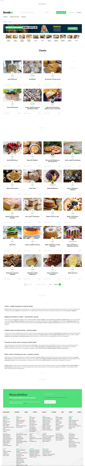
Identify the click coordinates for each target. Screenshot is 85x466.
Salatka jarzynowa (46, 423)
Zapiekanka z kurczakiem (34, 451)
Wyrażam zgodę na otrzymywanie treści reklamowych (55, 397)
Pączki (30, 434)
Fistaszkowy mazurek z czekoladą (12, 273)
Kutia (17, 444)
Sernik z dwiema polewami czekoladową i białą (32, 108)
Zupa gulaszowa (32, 427)
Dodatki (35, 412)
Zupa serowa (31, 425)
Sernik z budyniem (59, 417)
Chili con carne (6, 455)
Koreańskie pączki (32, 441)
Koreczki (31, 439)
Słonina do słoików (72, 446)
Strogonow (5, 452)
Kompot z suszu (19, 442)
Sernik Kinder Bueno (12, 160)
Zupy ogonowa (32, 417)
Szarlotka (57, 420)
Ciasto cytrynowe (59, 427)
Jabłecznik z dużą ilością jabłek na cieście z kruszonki (52, 108)
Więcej (24, 403)
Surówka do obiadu (46, 417)
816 (50, 284)
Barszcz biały (32, 423)
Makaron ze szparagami (47, 437)
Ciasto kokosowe (12, 79)
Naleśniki (5, 423)
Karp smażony (19, 439)
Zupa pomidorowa (33, 429)
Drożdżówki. (32, 79)
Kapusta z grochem (20, 438)
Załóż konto (71, 12)
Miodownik (58, 428)
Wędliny (79, 412)
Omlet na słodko (6, 418)
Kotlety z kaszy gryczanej (74, 420)
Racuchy (4, 420)
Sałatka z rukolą (46, 424)
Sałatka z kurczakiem (47, 421)
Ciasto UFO (12, 244)
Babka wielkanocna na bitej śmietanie (52, 245)
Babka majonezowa (59, 437)
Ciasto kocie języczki (12, 107)
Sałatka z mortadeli (46, 427)
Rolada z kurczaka (46, 452)
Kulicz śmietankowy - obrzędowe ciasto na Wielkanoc (73, 246)
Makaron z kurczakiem (20, 420)
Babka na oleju (59, 421)
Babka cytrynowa (6, 441)
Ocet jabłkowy (71, 435)
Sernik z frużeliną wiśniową (32, 244)
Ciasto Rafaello (59, 423)
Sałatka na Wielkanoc (47, 425)
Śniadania (17, 412)
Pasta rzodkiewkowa (47, 438)
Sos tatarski (5, 444)
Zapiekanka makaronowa (21, 425)
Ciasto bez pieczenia (60, 425)
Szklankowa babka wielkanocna (32, 273)
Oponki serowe (32, 437)
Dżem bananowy (72, 444)
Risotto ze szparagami (73, 424)
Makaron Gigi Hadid (20, 461)
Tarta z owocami (59, 434)
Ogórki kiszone (71, 437)
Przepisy (5, 16)
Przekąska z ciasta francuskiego (49, 454)
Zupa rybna (18, 435)
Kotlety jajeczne (46, 450)
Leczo (4, 450)
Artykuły (23, 16)
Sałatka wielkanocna (7, 445)
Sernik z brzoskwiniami (47, 439)
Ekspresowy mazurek (12, 188)
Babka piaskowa (6, 442)
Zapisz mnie (50, 401)
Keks (17, 445)
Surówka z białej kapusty (47, 429)
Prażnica (4, 431)
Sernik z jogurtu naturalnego (73, 160)
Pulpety (17, 418)
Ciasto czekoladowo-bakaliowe (72, 189)
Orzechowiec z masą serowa (52, 79)
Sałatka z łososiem (46, 420)
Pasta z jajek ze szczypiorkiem (48, 435)
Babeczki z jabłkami (32, 160)
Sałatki (70, 412)
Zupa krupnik (32, 420)
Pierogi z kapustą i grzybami (21, 441)
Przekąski (54, 412)
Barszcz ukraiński (32, 421)
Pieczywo (44, 412)
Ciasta (12, 77)
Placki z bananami (6, 429)
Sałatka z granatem (46, 428)
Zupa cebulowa (32, 431)
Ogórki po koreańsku (73, 445)
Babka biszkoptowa (52, 188)
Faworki (30, 435)
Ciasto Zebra (32, 188)
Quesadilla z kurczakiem (47, 455)
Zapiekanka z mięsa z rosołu (34, 455)
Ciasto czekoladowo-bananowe (52, 273)
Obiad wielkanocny (7, 435)
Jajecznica (5, 417)
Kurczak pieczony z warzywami (75, 425)
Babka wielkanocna (7, 439)
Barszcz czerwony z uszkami (21, 434)
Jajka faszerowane (6, 434)
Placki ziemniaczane (20, 421)
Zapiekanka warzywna (33, 454)
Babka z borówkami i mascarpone (72, 217)
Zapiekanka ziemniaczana (34, 452)
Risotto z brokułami (72, 423)
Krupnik (70, 418)
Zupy (62, 412)
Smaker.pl (5, 21)
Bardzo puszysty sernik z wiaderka (12, 217)
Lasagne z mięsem (33, 456)
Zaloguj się (79, 12)
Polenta (70, 428)
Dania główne (6, 412)
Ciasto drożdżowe (59, 418)
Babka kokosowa (72, 273)
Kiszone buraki (71, 441)
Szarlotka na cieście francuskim (35, 438)
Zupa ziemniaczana (33, 424)
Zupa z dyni (31, 418)
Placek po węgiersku (7, 451)
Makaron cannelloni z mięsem (22, 465)
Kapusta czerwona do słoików (74, 442)
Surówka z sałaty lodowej (48, 418)
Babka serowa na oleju (52, 216)
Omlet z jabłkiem (6, 424)
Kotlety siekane (19, 423)
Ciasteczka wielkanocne (7, 438)
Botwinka (44, 434)
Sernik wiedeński (46, 441)
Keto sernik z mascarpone (32, 216)
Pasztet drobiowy (6, 437)
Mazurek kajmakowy (60, 435)
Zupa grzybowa (19, 437)
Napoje (26, 412)
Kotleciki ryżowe (72, 427)
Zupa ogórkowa (32, 428)
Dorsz (17, 424)
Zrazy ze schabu (19, 427)
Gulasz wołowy (6, 454)
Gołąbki (70, 417)
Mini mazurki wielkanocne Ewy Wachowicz (53, 160)
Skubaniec (58, 429)
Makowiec (58, 424)
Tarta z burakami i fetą (47, 451)
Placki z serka (5, 425)
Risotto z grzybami (72, 421)
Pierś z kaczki (18, 417)
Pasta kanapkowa (6, 421)
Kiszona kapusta (72, 434)
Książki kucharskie (14, 16)
